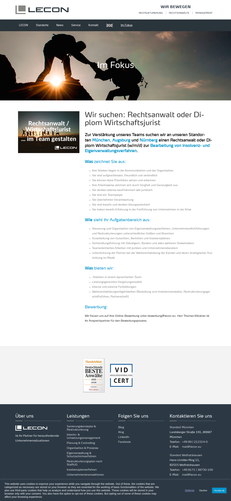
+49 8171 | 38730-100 (197, 470)
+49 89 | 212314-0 (195, 442)
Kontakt (93, 25)
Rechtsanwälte (179, 13)
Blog (121, 427)
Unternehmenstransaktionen (85, 475)
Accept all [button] (219, 490)
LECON (23, 25)
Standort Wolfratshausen (186, 455)
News (59, 25)
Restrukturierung (151, 13)
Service (75, 25)
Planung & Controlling (81, 443)
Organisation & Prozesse (82, 448)
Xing (121, 432)
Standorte (42, 25)
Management (204, 13)
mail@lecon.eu (191, 447)
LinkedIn (123, 437)
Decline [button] (203, 490)
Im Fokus (126, 25)
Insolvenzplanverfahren (82, 470)
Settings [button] (189, 490)
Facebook (124, 442)
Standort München (182, 427)
